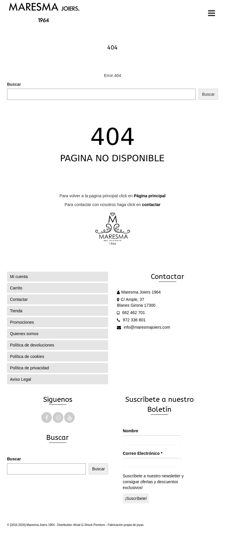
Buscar (14, 84)
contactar (151, 204)
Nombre (130, 430)
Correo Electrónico (142, 453)
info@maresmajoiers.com (143, 327)
